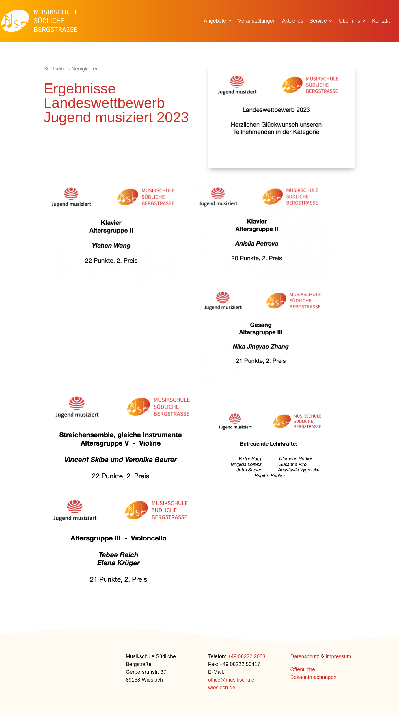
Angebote (215, 21)
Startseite (55, 69)
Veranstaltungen (257, 21)
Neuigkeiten (85, 69)
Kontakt (381, 21)
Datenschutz (304, 656)
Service (318, 21)
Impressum (338, 656)
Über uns (349, 21)
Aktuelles (292, 21)
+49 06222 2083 (247, 656)
